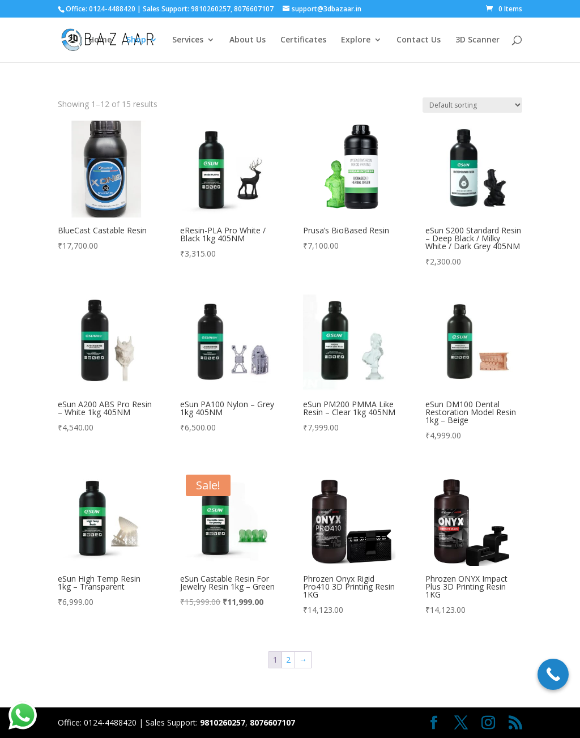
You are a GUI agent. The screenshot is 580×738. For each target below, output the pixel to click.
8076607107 (254, 9)
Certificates (303, 40)
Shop (136, 40)
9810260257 (211, 9)
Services (187, 40)
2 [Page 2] (288, 659)
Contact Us (418, 40)
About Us (247, 40)
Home (100, 40)
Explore (355, 40)
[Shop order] (472, 105)
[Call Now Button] (553, 674)
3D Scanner (477, 40)
